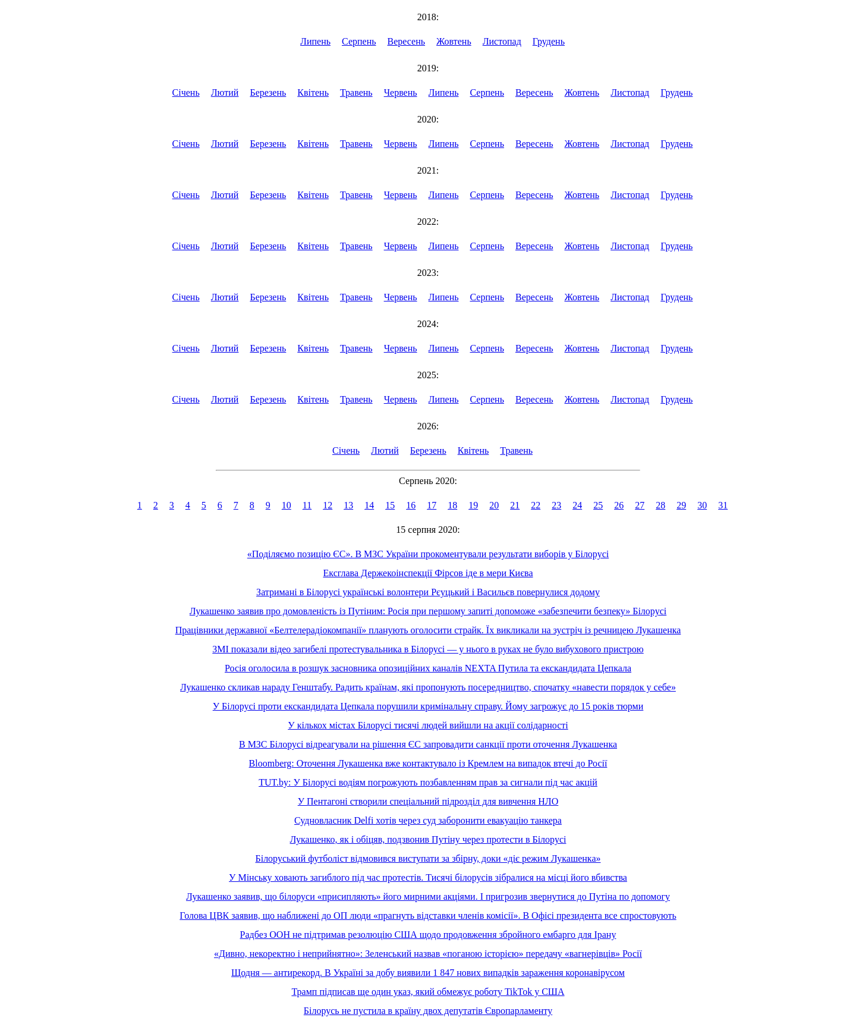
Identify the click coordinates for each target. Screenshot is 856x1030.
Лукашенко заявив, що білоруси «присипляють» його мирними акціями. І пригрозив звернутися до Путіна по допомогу (428, 896)
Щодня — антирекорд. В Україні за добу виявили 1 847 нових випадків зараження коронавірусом (428, 973)
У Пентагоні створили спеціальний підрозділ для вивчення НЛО (428, 801)
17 (431, 505)
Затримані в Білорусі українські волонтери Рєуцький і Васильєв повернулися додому (428, 592)
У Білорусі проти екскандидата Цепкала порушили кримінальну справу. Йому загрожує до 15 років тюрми (428, 706)
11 (307, 505)
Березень (268, 92)
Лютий (225, 92)
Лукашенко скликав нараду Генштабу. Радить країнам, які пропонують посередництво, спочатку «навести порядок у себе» (428, 687)
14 (369, 505)
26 (619, 505)
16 (411, 505)
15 (390, 505)
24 (577, 505)
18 (452, 505)
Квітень (313, 92)
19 (473, 505)
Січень (186, 92)
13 (348, 505)
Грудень (549, 41)
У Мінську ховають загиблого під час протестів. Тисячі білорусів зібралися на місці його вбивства (428, 877)
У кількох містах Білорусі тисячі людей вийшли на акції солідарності (428, 725)
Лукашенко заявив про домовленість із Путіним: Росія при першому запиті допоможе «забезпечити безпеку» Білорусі (428, 611)
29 (681, 505)
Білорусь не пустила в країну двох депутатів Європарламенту (428, 1011)
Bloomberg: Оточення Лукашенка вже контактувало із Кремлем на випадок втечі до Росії (428, 763)
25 (598, 505)
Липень (315, 41)
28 (660, 505)
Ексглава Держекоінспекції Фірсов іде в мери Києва (428, 573)
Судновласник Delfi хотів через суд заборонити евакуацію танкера (428, 820)
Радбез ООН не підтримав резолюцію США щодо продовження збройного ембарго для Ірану (428, 934)
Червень (400, 92)
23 (556, 505)
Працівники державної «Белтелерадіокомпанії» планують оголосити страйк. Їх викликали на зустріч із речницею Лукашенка (428, 630)
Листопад (502, 41)
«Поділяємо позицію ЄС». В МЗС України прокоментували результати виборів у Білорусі (428, 554)
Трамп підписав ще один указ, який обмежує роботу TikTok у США (427, 992)
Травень (356, 92)
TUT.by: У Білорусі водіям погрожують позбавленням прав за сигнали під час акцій (428, 782)
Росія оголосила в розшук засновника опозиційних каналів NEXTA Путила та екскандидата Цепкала (428, 668)
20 (494, 505)
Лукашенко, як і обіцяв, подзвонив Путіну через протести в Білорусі (428, 839)
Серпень (359, 41)
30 (702, 505)
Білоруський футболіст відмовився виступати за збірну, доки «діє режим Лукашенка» (428, 858)
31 (723, 505)
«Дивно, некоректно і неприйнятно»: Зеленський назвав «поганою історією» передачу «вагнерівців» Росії (428, 954)
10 (286, 505)
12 (327, 505)
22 (535, 505)
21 (515, 505)
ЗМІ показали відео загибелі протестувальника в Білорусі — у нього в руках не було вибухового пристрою (427, 649)
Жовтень (453, 41)
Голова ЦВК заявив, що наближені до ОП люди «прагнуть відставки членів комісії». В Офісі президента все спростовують (428, 915)
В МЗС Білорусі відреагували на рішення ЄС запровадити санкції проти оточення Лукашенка (428, 744)
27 (639, 505)
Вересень (407, 41)
